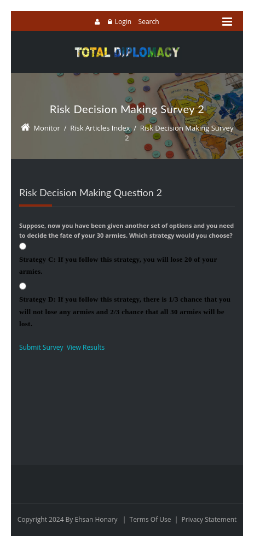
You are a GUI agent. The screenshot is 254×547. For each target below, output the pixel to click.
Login (123, 21)
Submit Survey (41, 347)
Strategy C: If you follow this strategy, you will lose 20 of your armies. (118, 265)
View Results (86, 347)
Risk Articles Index (100, 128)
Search (148, 21)
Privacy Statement (209, 519)
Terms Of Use (150, 519)
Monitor (46, 128)
